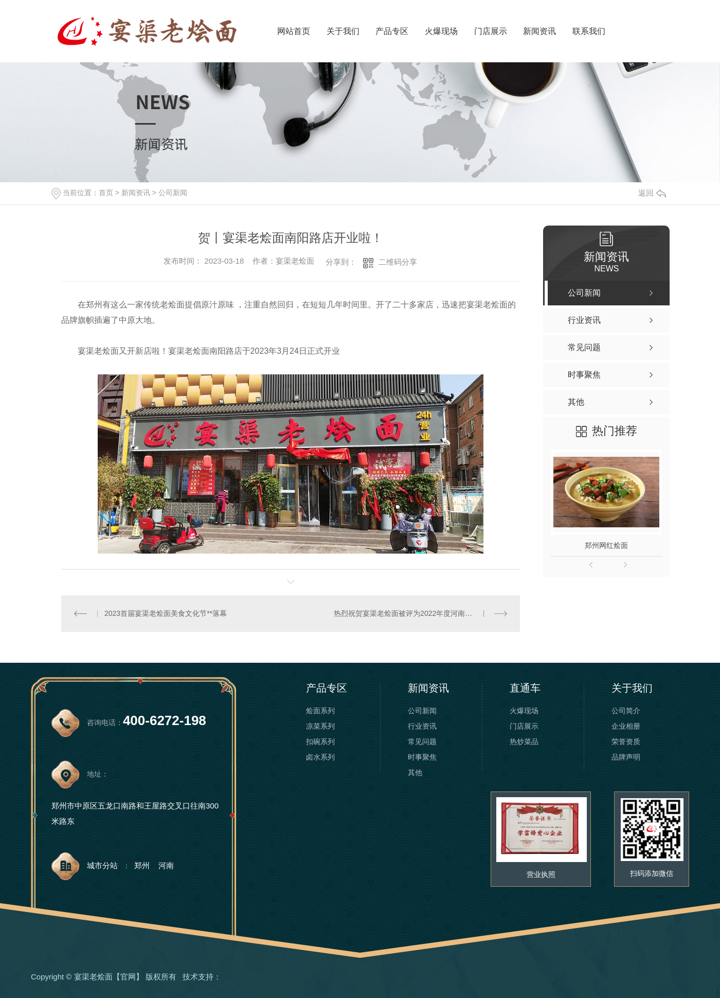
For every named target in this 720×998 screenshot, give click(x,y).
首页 (106, 192)
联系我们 (588, 31)
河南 (166, 865)
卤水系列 (320, 757)
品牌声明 (625, 757)
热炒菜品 (524, 741)
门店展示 (490, 31)
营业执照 (541, 874)
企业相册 (625, 726)
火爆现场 (441, 31)
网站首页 (293, 31)
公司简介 (625, 711)
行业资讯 (422, 726)
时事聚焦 (422, 757)
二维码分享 (398, 261)
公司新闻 (172, 192)
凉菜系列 (320, 726)
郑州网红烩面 (606, 545)
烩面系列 (320, 711)
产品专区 (391, 31)
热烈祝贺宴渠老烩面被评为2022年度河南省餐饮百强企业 (420, 613)
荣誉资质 (625, 741)
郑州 (142, 865)
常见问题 (422, 741)
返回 (652, 192)
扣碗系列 (320, 741)
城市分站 (102, 865)
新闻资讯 (539, 31)
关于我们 (343, 31)
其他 (415, 772)
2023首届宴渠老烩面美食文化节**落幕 (165, 613)
